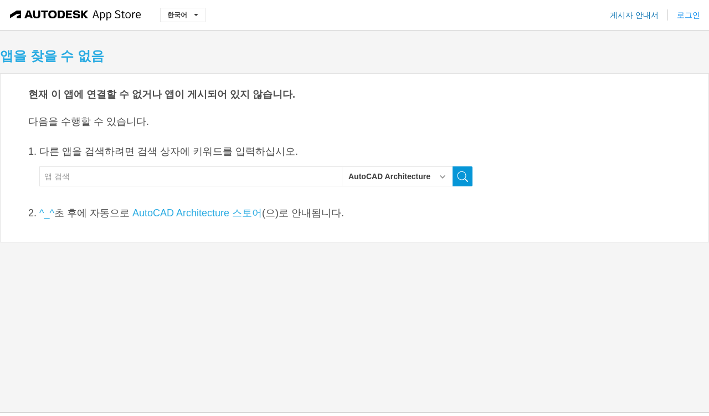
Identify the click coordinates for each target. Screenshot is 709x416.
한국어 (182, 14)
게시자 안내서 (634, 15)
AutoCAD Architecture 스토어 (197, 213)
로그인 (688, 15)
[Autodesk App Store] (75, 15)
